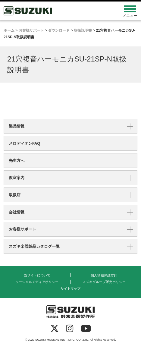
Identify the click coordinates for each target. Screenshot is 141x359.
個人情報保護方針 (104, 275)
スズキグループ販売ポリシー (104, 282)
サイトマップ (70, 288)
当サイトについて (37, 275)
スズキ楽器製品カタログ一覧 (34, 246)
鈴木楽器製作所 (54, 10)
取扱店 (14, 195)
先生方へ (16, 160)
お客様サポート (22, 229)
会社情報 (16, 212)
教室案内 (16, 177)
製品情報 (16, 126)
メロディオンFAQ (24, 143)
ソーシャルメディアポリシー (36, 282)
